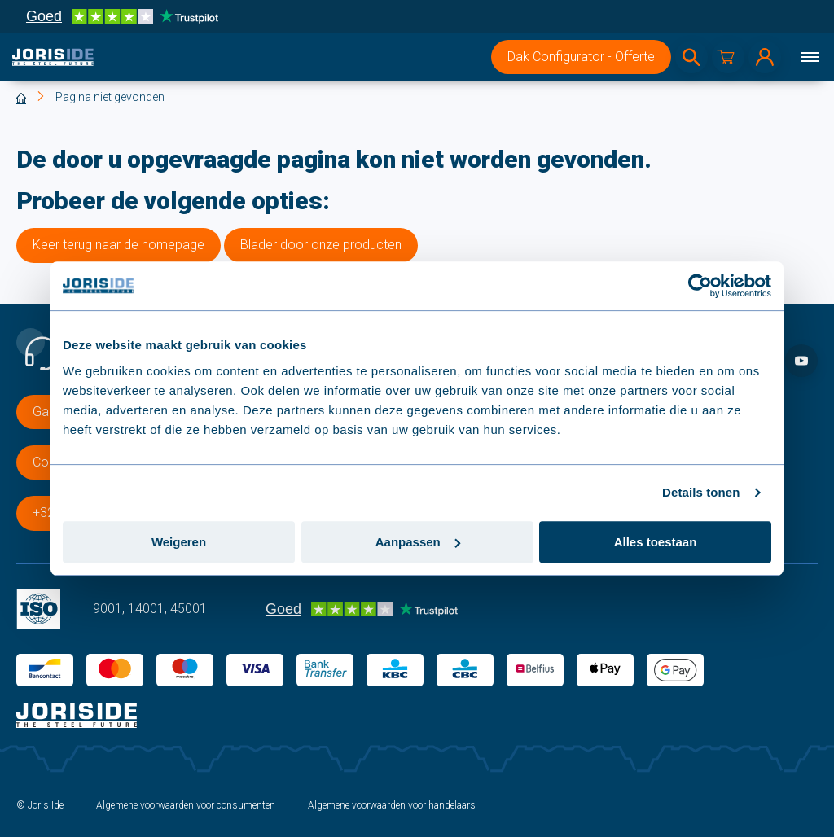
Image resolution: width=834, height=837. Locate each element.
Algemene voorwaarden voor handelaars (392, 805)
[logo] (53, 57)
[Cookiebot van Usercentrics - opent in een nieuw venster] (700, 286)
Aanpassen (417, 542)
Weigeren (178, 542)
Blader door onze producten (321, 244)
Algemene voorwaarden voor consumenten (185, 805)
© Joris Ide (40, 805)
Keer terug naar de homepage (118, 244)
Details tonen (701, 492)
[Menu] (809, 57)
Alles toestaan (655, 542)
